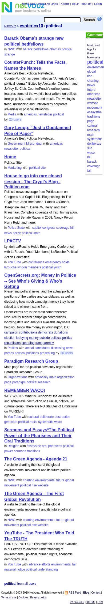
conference (36, 262)
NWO (11, 49)
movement (11, 485)
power (8, 451)
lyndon (22, 267)
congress (48, 228)
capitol (37, 228)
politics (67, 338)
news (8, 233)
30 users (67, 353)
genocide (10, 422)
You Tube (14, 262)
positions (32, 353)
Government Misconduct (25, 143)
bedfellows (41, 49)
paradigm (19, 382)
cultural (34, 417)
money (34, 338)
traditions (33, 451)
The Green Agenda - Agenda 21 (35, 459)
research (44, 382)
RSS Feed (75, 592)
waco (58, 422)
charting (28, 480)
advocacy (42, 377)
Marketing (15, 168)
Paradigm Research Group (31, 361)
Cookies (23, 597)
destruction (62, 417)
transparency (44, 343)
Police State (16, 228)
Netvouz (10, 26)
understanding (48, 569)
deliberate (47, 417)
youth (57, 267)
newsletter (45, 114)
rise (34, 485)
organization (65, 377)
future (60, 480)
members (34, 267)
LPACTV (12, 241)
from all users (20, 584)
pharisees (55, 446)
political (67, 49)
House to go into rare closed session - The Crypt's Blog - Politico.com (33, 181)
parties (9, 353)
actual (29, 348)
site (43, 168)
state (36, 233)
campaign (11, 332)
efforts (45, 564)
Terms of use (8, 597)
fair (74, 564)
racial (33, 422)
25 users (15, 119)
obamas (55, 49)
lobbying (22, 338)
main (52, 377)
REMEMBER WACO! (24, 390)
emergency (53, 262)
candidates (42, 348)
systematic (45, 422)
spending (28, 343)
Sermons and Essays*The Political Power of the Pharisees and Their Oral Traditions (39, 435)
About (65, 4)
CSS (100, 602)
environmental (45, 480)
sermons (20, 451)
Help (75, 4)
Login (98, 4)
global (69, 480)
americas (30, 114)
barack (28, 49)
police (17, 233)
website (43, 485)
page (7, 382)
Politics (13, 348)
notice (21, 569)
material (10, 569)
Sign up (86, 4)
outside (44, 338)
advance (35, 564)
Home (10, 157)
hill (72, 228)
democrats (45, 332)
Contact (95, 592)
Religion (13, 446)
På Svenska (77, 602)
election (9, 338)
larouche (10, 267)
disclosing (58, 348)
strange (9, 54)
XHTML (90, 602)
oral (44, 446)
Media (12, 114)
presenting (47, 353)
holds (66, 262)
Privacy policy (38, 597)
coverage (62, 228)
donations (61, 332)
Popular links (48, 4)
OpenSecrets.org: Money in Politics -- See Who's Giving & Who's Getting (40, 280)
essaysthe (34, 446)
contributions (28, 332)
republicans (12, 343)
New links (28, 4)
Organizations (17, 377)
